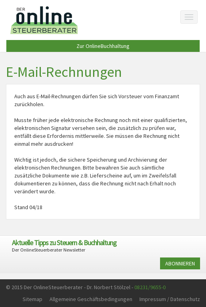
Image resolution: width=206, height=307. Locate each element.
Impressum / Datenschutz (169, 299)
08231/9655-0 (150, 287)
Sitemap (32, 299)
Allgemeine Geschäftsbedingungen (91, 299)
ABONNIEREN (180, 263)
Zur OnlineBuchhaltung (103, 46)
